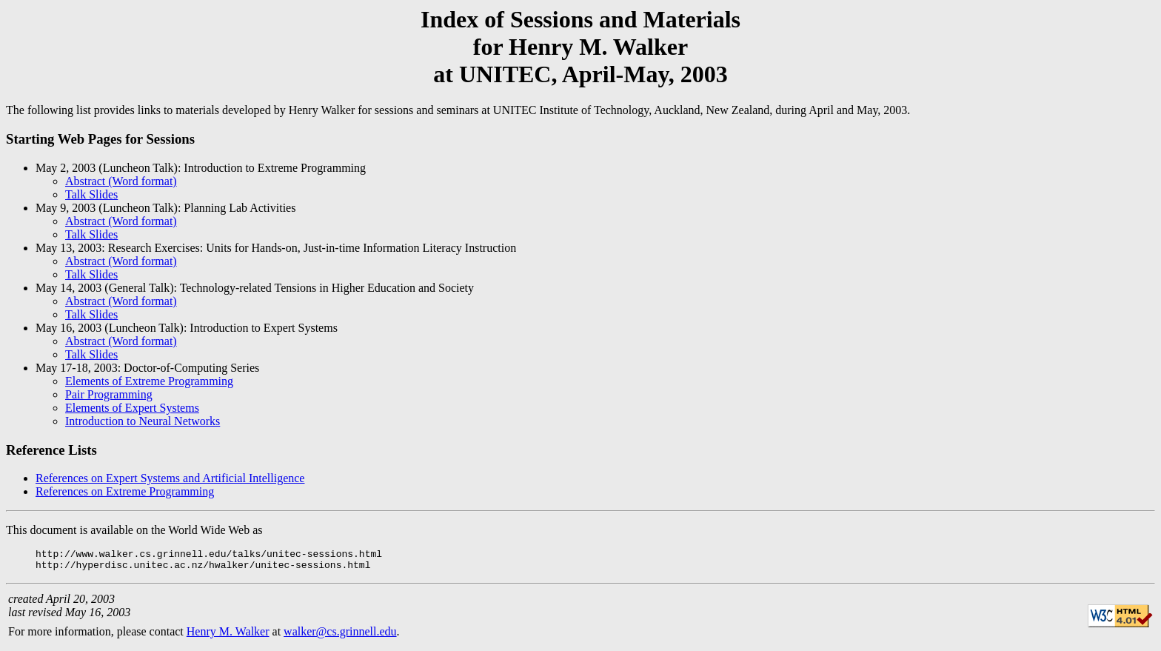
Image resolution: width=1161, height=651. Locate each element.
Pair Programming (109, 394)
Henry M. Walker (228, 636)
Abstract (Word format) (121, 181)
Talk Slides (91, 194)
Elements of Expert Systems (132, 407)
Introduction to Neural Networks (142, 421)
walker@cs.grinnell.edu (340, 636)
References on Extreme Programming (125, 491)
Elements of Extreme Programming (149, 381)
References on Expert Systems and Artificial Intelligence (170, 478)
